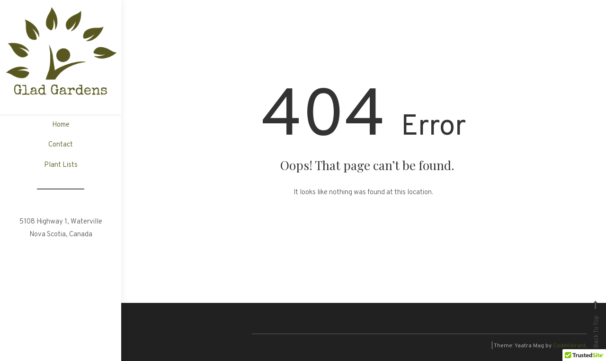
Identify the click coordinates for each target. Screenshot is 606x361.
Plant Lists (61, 165)
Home (61, 124)
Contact (60, 144)
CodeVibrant (569, 346)
